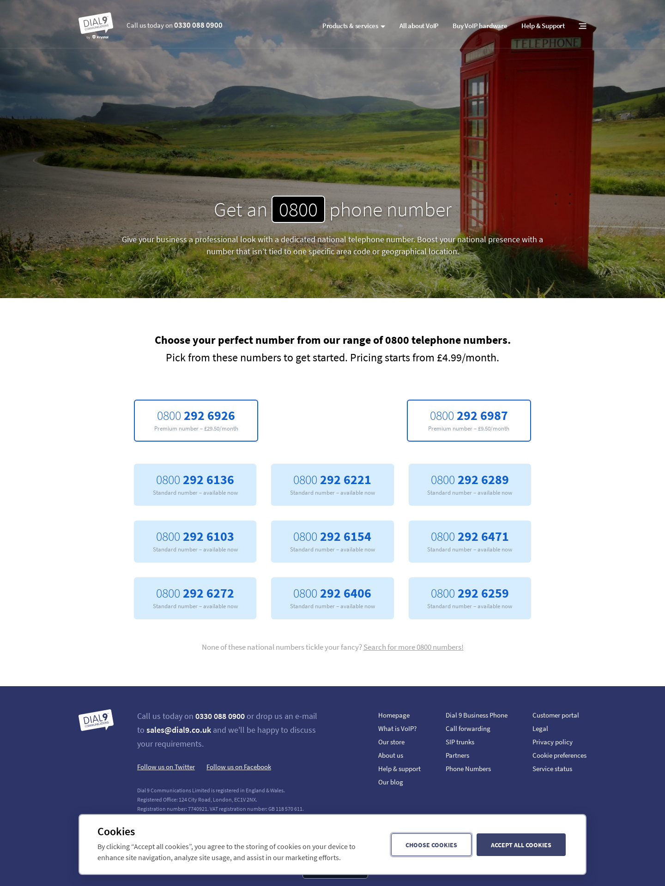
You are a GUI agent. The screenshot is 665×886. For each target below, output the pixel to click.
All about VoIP (419, 25)
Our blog (390, 782)
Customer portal (555, 715)
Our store (391, 741)
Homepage (394, 715)
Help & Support (543, 25)
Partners (457, 755)
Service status (552, 768)
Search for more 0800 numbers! (413, 647)
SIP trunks (460, 741)
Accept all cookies (521, 845)
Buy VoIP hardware (480, 25)
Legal (540, 728)
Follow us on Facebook (238, 766)
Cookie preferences (559, 755)
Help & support (399, 768)
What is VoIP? (397, 728)
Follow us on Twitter (166, 766)
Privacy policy (552, 741)
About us (390, 755)
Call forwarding (468, 728)
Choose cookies (431, 845)
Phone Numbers (468, 768)
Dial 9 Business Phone (477, 715)
